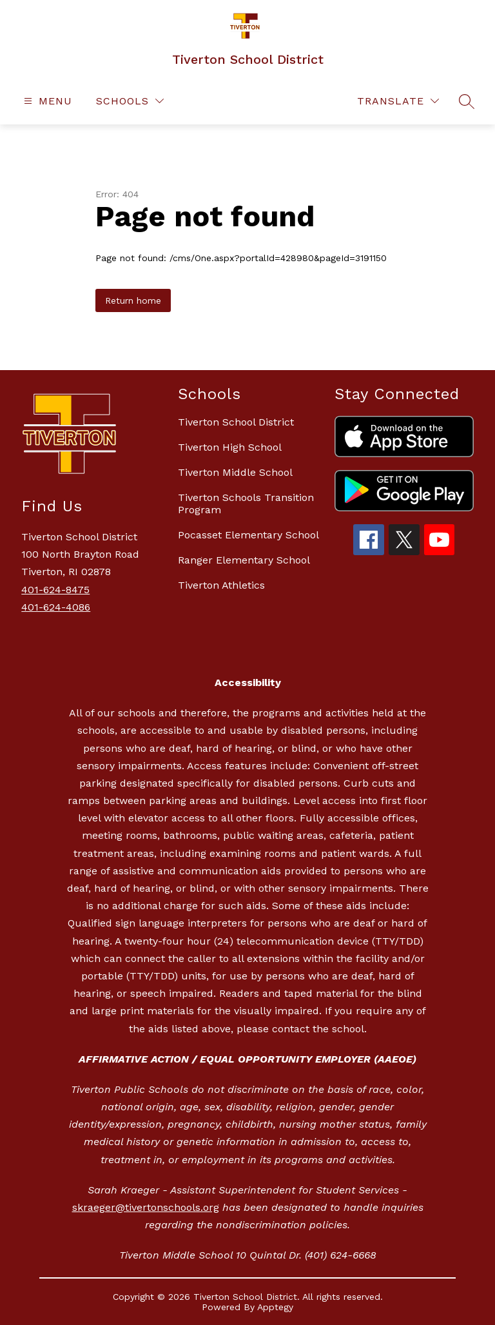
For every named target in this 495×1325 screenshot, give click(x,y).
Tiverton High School (230, 447)
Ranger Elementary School (244, 560)
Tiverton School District (236, 422)
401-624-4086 (55, 607)
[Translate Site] (398, 101)
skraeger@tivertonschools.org (145, 1207)
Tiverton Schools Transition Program (246, 503)
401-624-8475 (55, 590)
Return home (133, 300)
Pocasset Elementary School (248, 535)
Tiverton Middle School (235, 472)
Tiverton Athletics (221, 585)
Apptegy (275, 1307)
